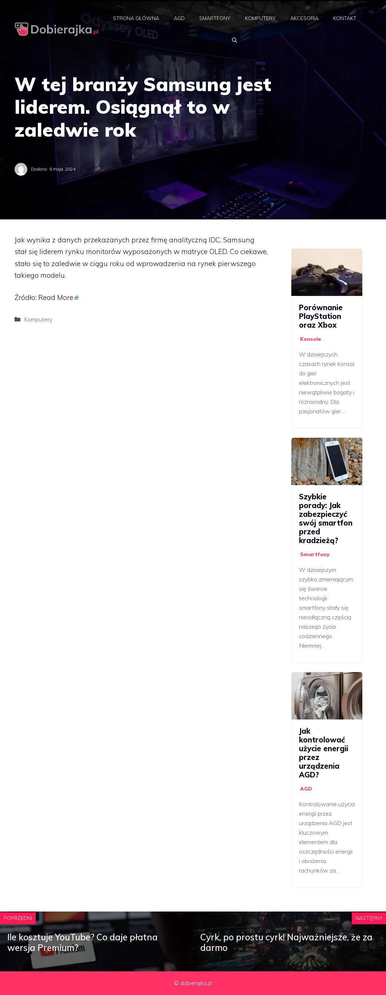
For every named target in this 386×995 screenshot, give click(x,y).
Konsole (310, 339)
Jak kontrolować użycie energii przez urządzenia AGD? (323, 752)
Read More (55, 297)
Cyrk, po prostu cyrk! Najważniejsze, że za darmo (286, 942)
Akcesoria (304, 18)
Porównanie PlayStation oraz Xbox (321, 316)
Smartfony (215, 18)
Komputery (260, 18)
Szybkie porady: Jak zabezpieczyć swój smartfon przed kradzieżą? (325, 518)
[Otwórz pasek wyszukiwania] (234, 40)
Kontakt (345, 18)
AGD (179, 18)
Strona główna (136, 18)
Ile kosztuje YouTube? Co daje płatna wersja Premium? (82, 942)
